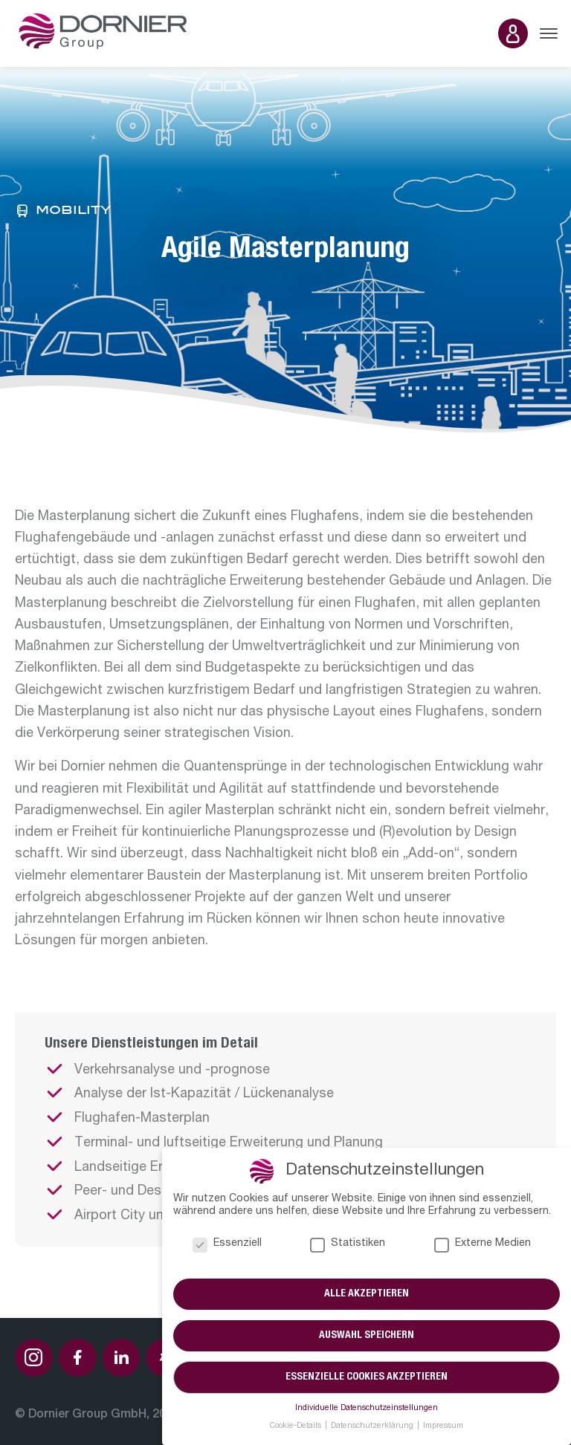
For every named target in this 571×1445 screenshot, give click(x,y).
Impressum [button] (443, 1426)
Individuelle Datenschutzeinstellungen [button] (366, 1408)
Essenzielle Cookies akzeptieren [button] (367, 1377)
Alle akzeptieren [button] (366, 1294)
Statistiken (347, 1244)
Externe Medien (482, 1244)
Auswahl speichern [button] (366, 1336)
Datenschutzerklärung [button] (373, 1426)
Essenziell (227, 1244)
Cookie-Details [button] (296, 1426)
